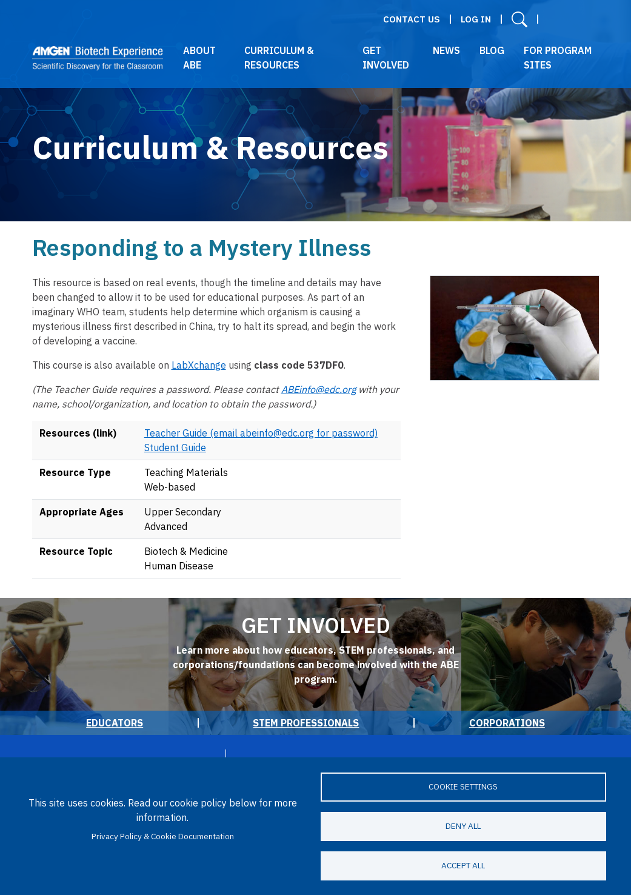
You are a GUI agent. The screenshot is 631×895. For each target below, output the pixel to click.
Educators (114, 723)
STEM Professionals (306, 723)
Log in (476, 19)
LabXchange (199, 365)
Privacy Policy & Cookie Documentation (163, 836)
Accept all (463, 865)
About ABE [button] (199, 57)
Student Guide (175, 447)
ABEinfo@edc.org (318, 389)
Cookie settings (463, 786)
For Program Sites (558, 57)
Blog (491, 50)
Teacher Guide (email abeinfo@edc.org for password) (261, 433)
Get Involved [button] (385, 57)
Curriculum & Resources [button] (279, 57)
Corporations (507, 723)
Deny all (463, 825)
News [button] (446, 50)
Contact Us (411, 19)
